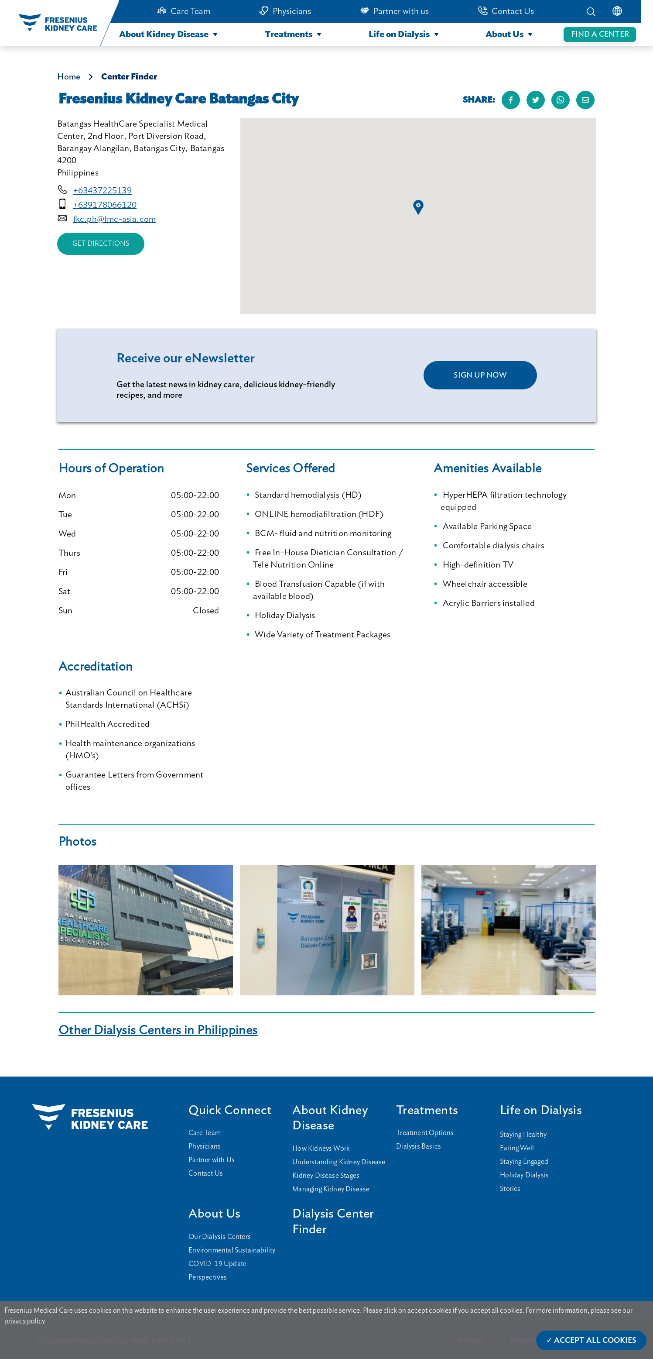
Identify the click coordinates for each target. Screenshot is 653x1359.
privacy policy (24, 1321)
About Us (504, 34)
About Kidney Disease (164, 34)
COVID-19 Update (217, 1263)
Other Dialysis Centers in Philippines (158, 1030)
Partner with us (401, 11)
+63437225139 (102, 190)
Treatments (288, 34)
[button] (418, 207)
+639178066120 (105, 205)
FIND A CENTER (600, 34)
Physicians (292, 11)
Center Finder (129, 76)
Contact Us (513, 11)
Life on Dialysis (399, 34)
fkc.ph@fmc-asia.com (114, 219)
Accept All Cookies (595, 1341)
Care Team (190, 11)
